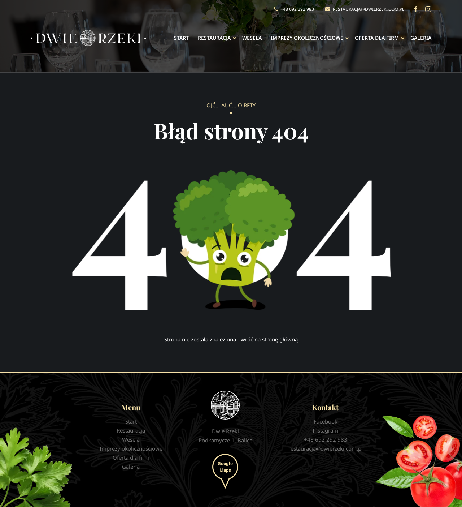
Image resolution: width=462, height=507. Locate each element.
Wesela (252, 37)
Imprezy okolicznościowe (307, 37)
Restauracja (214, 37)
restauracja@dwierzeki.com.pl (368, 9)
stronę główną (280, 339)
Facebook (416, 9)
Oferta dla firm (377, 37)
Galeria (420, 37)
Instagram (428, 9)
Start (181, 37)
